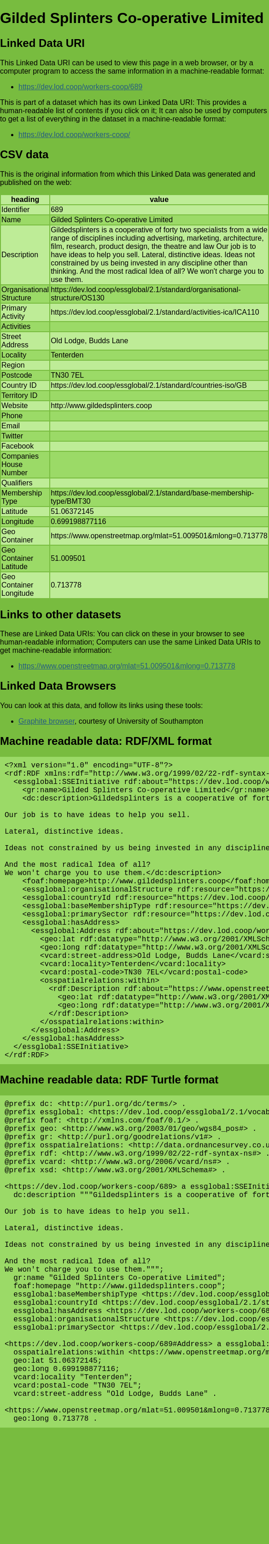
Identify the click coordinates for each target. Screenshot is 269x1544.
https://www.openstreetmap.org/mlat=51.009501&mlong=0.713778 (126, 666)
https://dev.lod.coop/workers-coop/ (74, 134)
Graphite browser (46, 721)
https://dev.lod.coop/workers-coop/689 (80, 87)
